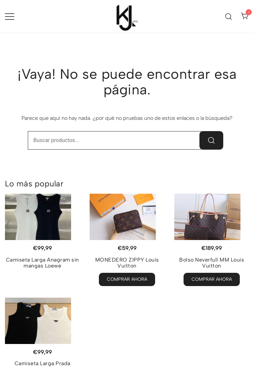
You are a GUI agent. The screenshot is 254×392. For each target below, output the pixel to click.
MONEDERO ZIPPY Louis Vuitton (127, 263)
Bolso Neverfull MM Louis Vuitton (211, 263)
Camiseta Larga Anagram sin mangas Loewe (42, 263)
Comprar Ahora (127, 279)
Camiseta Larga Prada (42, 363)
